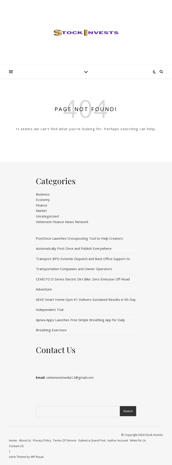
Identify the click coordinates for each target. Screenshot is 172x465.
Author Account (118, 440)
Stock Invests (154, 435)
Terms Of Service (64, 440)
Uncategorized (47, 216)
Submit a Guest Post (92, 440)
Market (41, 210)
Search (128, 411)
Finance (41, 205)
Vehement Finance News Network (62, 222)
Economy (43, 199)
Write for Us (138, 440)
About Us (25, 440)
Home (13, 440)
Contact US (16, 446)
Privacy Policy (42, 440)
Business (43, 194)
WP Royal (37, 457)
